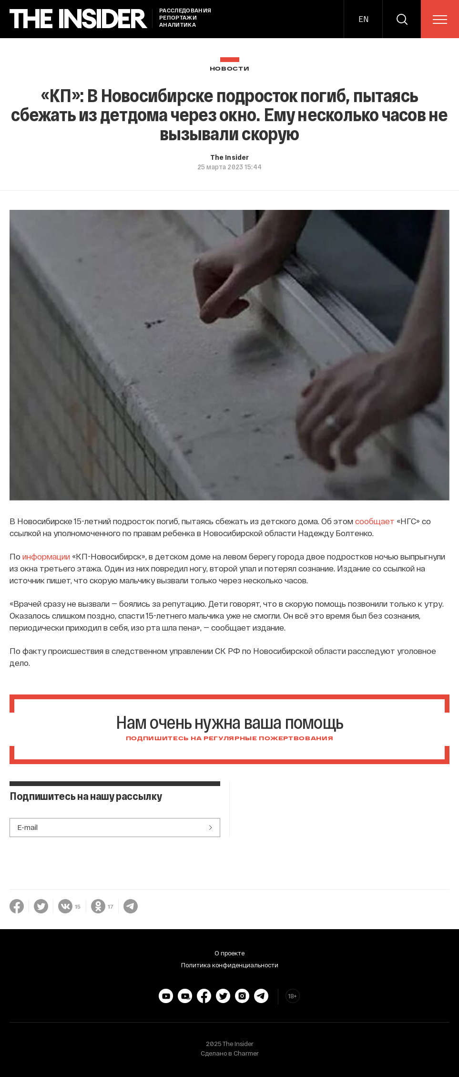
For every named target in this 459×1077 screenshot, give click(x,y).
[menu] (440, 19)
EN (363, 18)
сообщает (375, 521)
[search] (402, 19)
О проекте (229, 953)
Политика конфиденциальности (229, 965)
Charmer (246, 1053)
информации (46, 556)
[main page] (79, 19)
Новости (230, 69)
